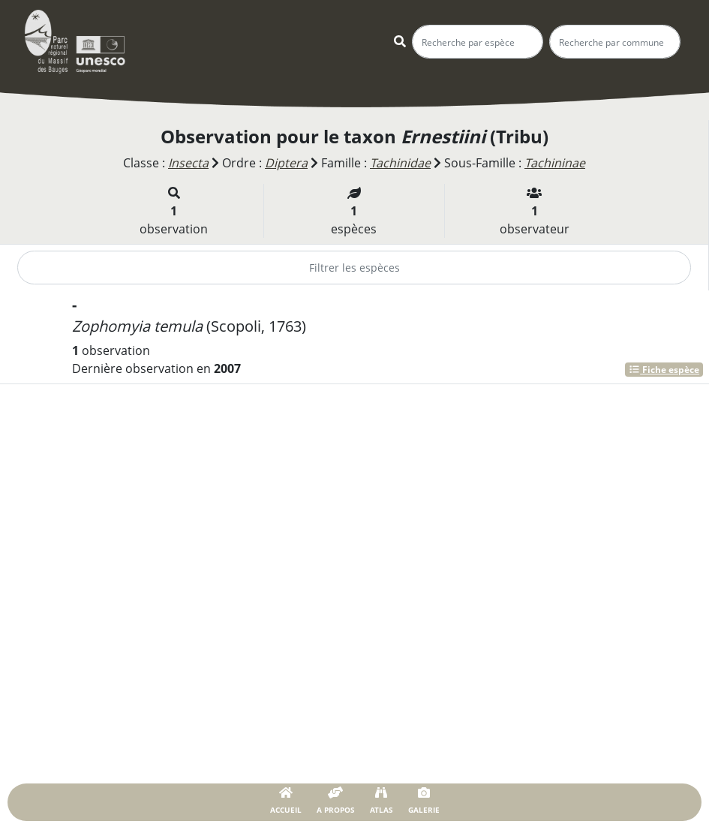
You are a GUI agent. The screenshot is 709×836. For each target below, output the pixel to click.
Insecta (188, 163)
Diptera (286, 163)
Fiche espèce (664, 369)
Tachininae (554, 163)
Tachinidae (400, 163)
